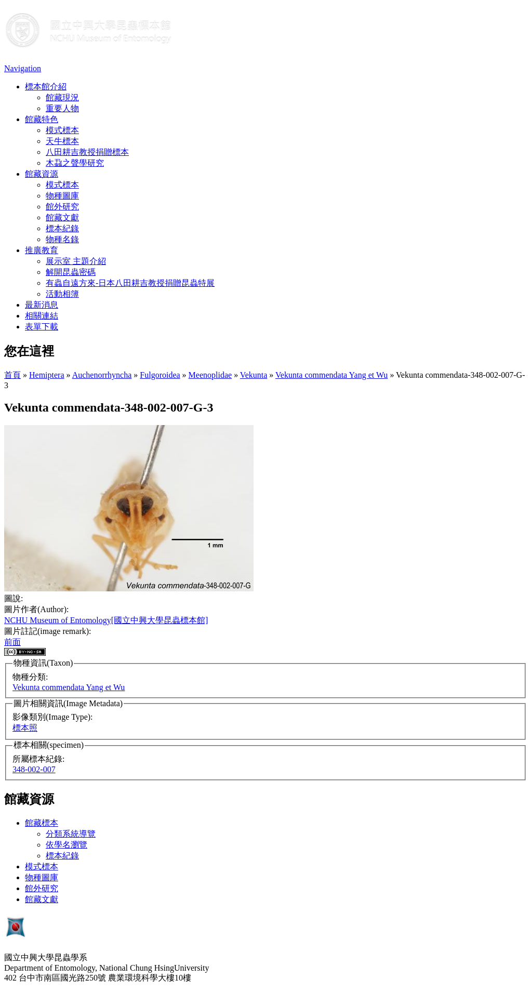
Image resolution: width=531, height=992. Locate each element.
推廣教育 (41, 250)
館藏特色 (41, 119)
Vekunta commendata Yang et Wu (331, 375)
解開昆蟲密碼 (71, 272)
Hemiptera (46, 375)
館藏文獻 (62, 217)
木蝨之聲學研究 (75, 162)
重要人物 (62, 108)
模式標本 (62, 130)
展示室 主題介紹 (76, 261)
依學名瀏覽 (66, 844)
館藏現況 (62, 97)
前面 (12, 642)
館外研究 (62, 206)
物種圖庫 (62, 195)
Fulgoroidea (160, 375)
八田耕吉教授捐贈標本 (87, 152)
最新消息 (41, 304)
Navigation (22, 68)
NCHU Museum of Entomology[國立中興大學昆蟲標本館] (106, 620)
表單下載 (41, 326)
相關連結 (41, 315)
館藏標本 (41, 822)
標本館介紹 (46, 86)
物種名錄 (62, 239)
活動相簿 (62, 293)
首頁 (12, 375)
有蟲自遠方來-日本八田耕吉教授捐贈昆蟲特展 (130, 283)
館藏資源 (41, 173)
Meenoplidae (210, 375)
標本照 (24, 727)
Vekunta (253, 375)
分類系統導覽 (71, 833)
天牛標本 (62, 141)
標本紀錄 (62, 228)
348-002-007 (34, 769)
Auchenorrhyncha (102, 375)
